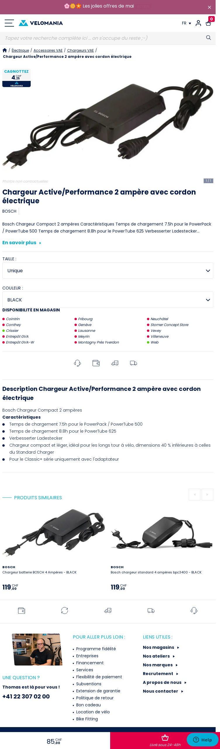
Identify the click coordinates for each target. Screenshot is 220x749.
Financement (89, 663)
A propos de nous (162, 682)
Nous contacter (161, 691)
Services (84, 670)
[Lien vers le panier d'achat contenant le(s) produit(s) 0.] (208, 23)
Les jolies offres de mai (108, 6)
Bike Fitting (86, 719)
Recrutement (158, 674)
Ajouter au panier (165, 740)
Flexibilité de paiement (98, 677)
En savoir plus (21, 243)
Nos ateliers (157, 656)
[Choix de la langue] (186, 23)
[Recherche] (108, 38)
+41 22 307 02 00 (26, 696)
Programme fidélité (95, 649)
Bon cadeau (88, 705)
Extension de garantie (97, 691)
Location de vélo (92, 712)
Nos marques (158, 665)
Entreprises (86, 656)
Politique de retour (94, 698)
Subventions (88, 684)
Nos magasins (159, 647)
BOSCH (9, 211)
